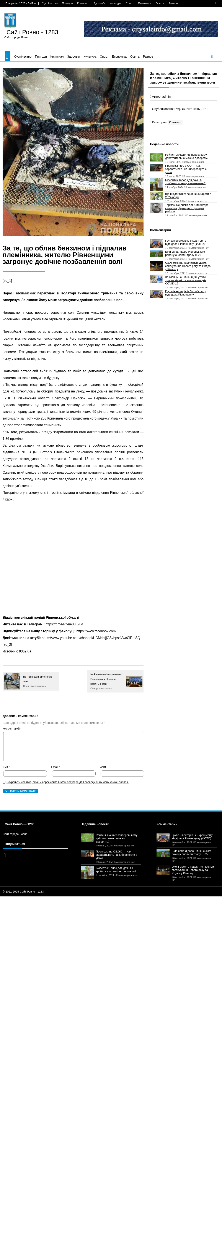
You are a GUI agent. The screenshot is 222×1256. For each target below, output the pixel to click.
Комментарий (12, 728)
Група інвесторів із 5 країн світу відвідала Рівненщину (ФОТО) (185, 242)
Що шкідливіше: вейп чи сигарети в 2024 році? (188, 195)
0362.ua (25, 651)
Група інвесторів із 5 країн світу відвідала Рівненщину (185, 293)
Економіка (144, 3)
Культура (115, 3)
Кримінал (83, 3)
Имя (6, 766)
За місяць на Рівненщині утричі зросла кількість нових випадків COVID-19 (185, 280)
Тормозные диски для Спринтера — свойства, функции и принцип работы (188, 208)
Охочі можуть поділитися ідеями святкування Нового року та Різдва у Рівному (188, 266)
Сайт (103, 766)
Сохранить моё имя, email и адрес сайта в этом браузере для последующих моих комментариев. (68, 782)
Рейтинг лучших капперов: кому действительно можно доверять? (186, 156)
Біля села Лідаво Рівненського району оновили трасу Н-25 (185, 253)
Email (55, 766)
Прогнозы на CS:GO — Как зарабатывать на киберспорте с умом (186, 169)
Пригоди (67, 3)
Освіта (159, 3)
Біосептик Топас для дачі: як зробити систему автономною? (185, 181)
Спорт (130, 3)
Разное (173, 3)
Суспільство (50, 3)
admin (166, 96)
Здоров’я (99, 3)
